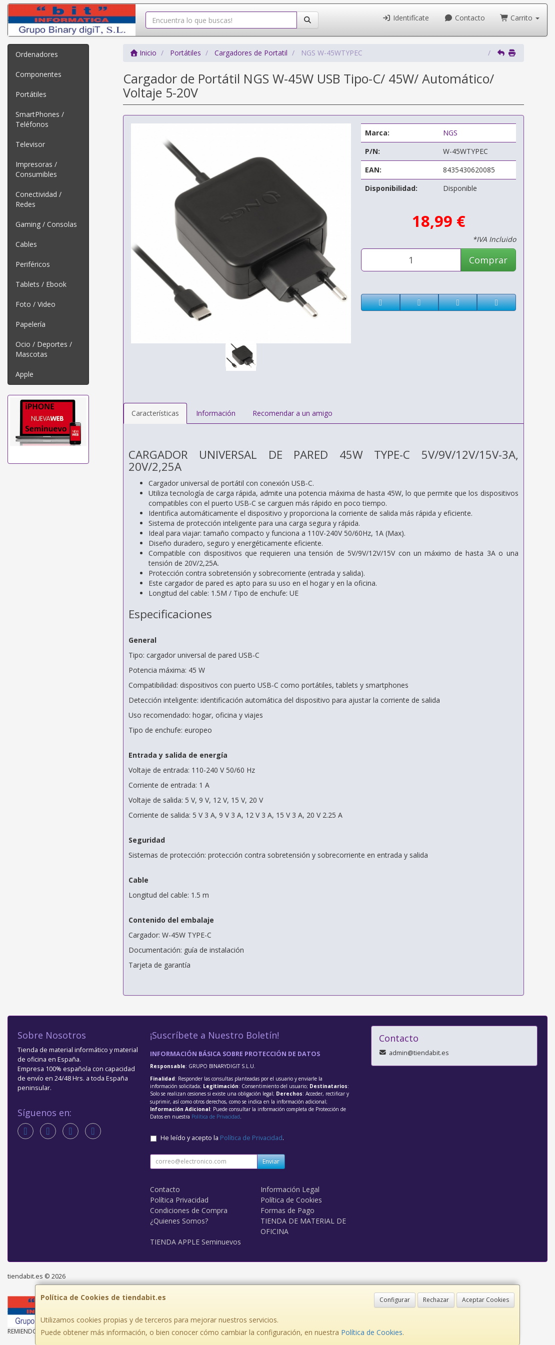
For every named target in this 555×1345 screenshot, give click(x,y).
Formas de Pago (287, 1210)
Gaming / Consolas (46, 224)
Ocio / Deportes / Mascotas (44, 349)
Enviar (271, 1161)
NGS (450, 132)
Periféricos (33, 264)
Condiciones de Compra (189, 1210)
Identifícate (406, 17)
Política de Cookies (371, 1332)
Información (216, 413)
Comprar (488, 260)
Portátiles (31, 94)
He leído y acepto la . (222, 1138)
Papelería (31, 324)
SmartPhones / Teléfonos (40, 119)
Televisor (30, 144)
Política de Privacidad (216, 1116)
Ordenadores (37, 54)
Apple (25, 374)
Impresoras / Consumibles (36, 169)
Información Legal (290, 1189)
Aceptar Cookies (485, 1300)
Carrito (520, 17)
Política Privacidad (179, 1200)
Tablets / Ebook (41, 284)
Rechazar (436, 1300)
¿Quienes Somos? (179, 1221)
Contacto (464, 17)
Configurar (395, 1300)
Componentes (39, 74)
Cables (26, 244)
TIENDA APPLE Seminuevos (195, 1242)
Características (155, 413)
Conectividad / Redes (39, 199)
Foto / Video (36, 304)
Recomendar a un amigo (292, 413)
